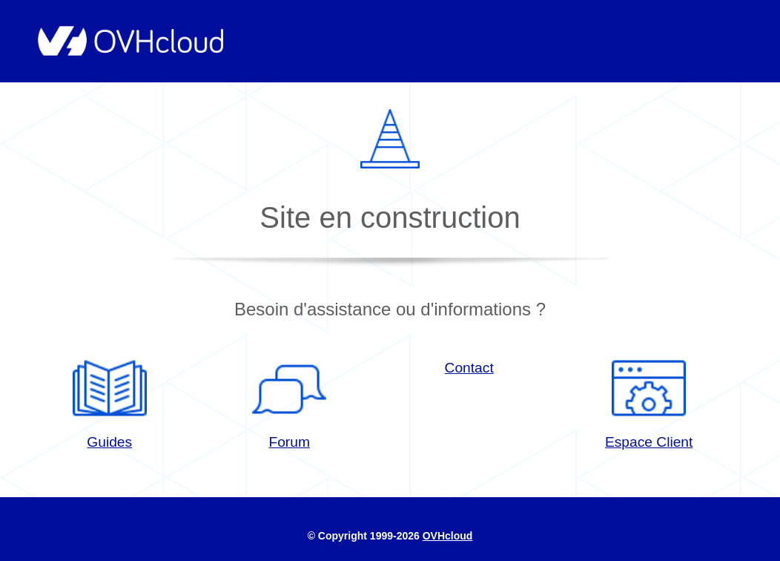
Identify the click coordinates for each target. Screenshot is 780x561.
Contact (469, 367)
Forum (289, 400)
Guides (110, 400)
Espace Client (649, 400)
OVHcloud (448, 536)
